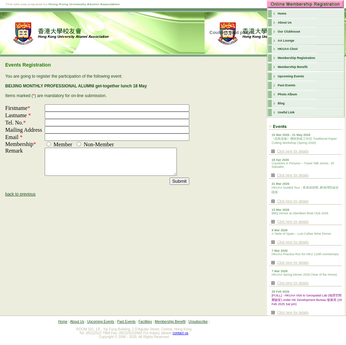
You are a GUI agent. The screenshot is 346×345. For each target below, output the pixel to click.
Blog (281, 103)
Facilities (145, 322)
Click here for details (293, 151)
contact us (181, 333)
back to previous (20, 199)
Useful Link (286, 112)
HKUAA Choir (288, 49)
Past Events (286, 85)
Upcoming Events (291, 76)
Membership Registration (296, 58)
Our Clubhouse (289, 31)
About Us (285, 22)
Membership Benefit (293, 67)
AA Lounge (286, 40)
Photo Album (287, 94)
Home (282, 13)
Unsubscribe (198, 322)
